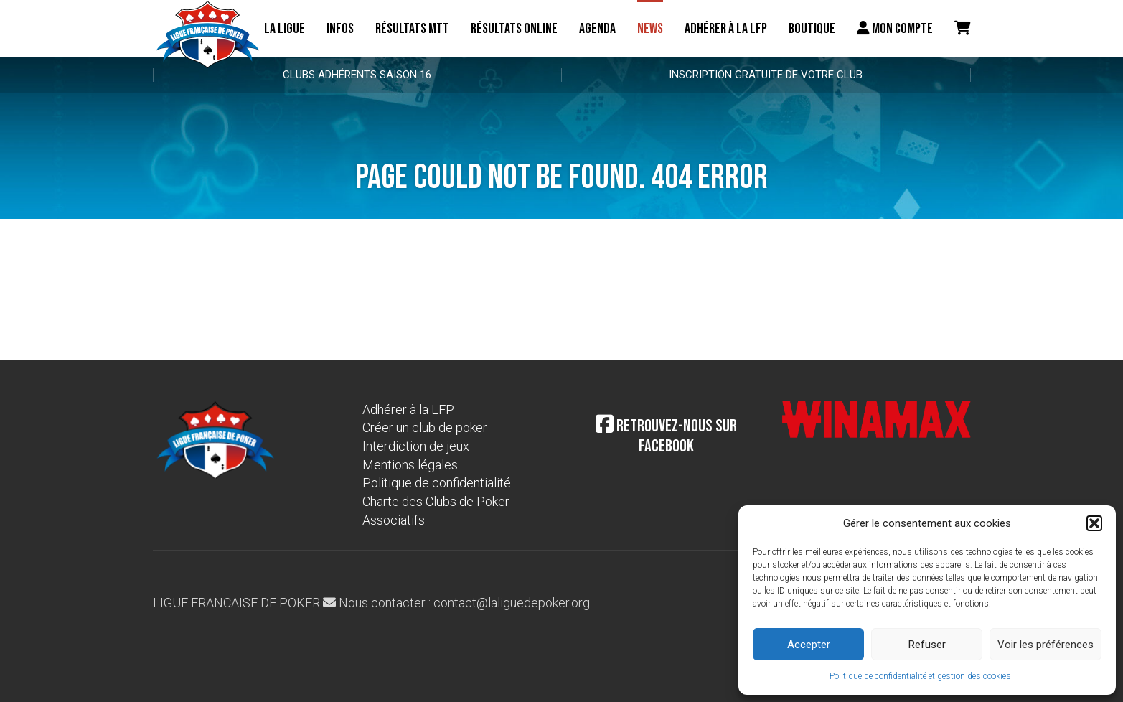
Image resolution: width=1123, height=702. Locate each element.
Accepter (808, 644)
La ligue (284, 28)
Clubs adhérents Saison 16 (357, 74)
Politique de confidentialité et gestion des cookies (920, 676)
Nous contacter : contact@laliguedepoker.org (456, 602)
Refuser (927, 644)
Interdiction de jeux (415, 446)
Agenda (597, 28)
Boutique (812, 28)
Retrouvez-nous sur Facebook (666, 436)
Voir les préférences (1045, 644)
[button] (1094, 523)
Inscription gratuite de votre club (766, 74)
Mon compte (895, 28)
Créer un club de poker (424, 427)
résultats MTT (412, 28)
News (650, 28)
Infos (340, 28)
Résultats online (514, 28)
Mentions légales (410, 464)
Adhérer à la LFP (726, 28)
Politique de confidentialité (436, 482)
